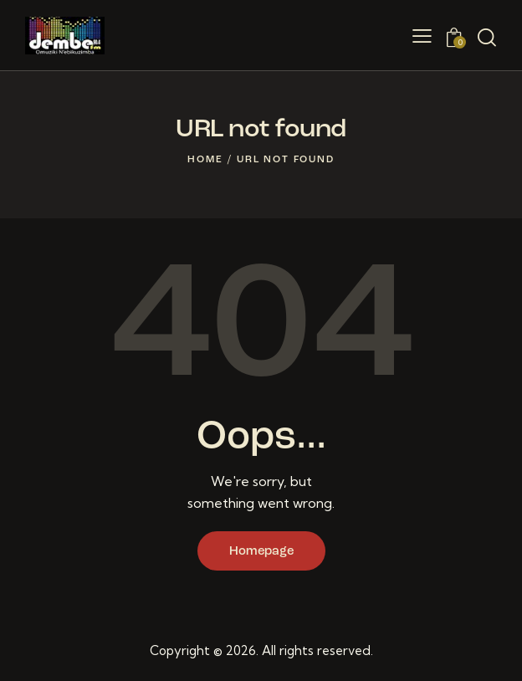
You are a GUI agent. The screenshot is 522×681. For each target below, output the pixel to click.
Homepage (261, 551)
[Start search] (487, 37)
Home (205, 160)
